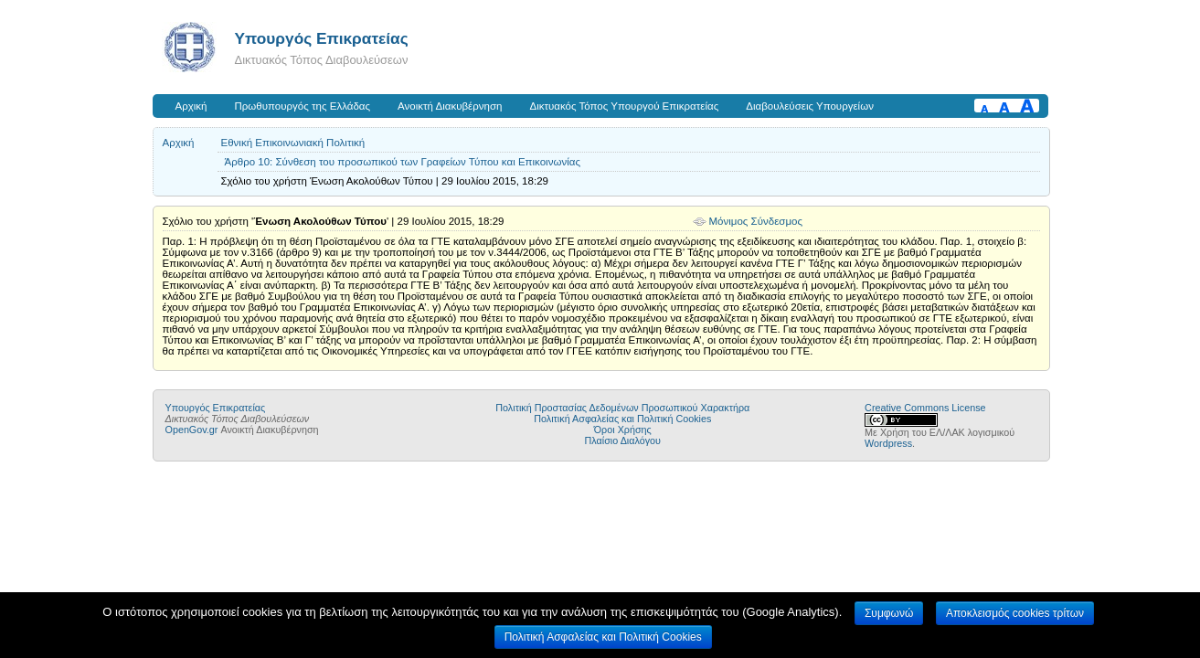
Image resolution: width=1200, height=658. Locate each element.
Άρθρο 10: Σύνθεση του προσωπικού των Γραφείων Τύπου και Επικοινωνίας (402, 161)
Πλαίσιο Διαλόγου (623, 440)
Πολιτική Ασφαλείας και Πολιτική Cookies (622, 418)
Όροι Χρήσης (623, 429)
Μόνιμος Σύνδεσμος (756, 221)
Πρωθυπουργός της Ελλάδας (303, 106)
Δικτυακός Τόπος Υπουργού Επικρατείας (623, 106)
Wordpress (888, 443)
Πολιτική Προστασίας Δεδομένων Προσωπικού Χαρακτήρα (622, 407)
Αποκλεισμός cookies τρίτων (1015, 613)
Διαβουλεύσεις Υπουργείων (810, 106)
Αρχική (191, 106)
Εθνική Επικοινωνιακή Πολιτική (293, 142)
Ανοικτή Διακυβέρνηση (450, 106)
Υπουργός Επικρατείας (322, 38)
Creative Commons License (925, 407)
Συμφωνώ (889, 613)
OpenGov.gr (191, 429)
